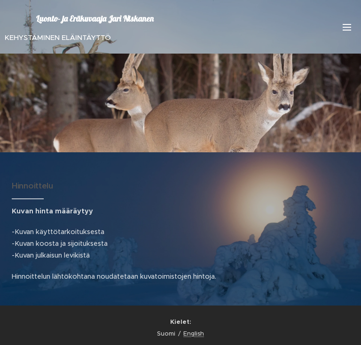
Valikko (347, 27)
